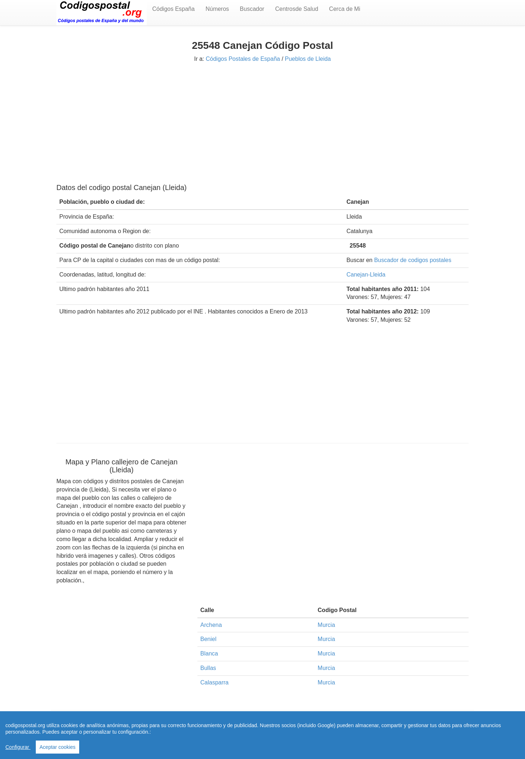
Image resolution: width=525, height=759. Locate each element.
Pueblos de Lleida (308, 59)
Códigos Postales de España (243, 59)
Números (217, 9)
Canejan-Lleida (365, 274)
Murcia (326, 625)
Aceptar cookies (57, 747)
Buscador (252, 9)
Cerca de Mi (344, 9)
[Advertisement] (262, 122)
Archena (211, 625)
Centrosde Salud (296, 9)
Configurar (17, 747)
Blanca (209, 653)
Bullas (208, 668)
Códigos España (173, 9)
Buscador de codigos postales (412, 260)
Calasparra (214, 682)
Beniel (208, 639)
